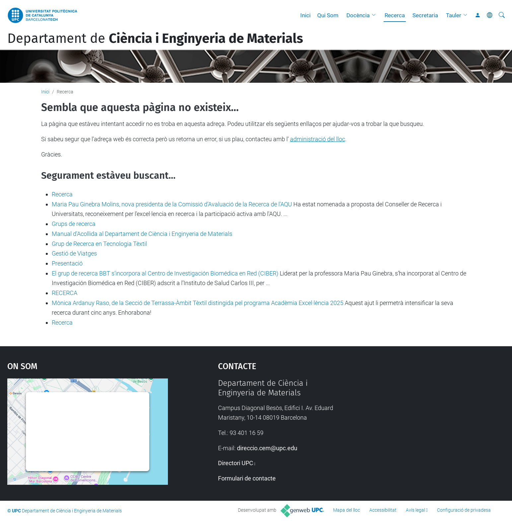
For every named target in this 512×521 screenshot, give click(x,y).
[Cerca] (502, 15)
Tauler (453, 15)
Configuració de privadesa (464, 510)
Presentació (67, 263)
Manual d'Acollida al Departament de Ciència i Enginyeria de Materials (142, 233)
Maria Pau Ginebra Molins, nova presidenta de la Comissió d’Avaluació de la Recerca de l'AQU (172, 204)
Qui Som (327, 15)
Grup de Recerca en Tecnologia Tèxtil (99, 243)
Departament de (155, 39)
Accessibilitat (383, 510)
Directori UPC (235, 463)
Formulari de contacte (247, 478)
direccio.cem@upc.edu (267, 448)
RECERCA (64, 292)
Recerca (395, 15)
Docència (358, 15)
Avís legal (415, 510)
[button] (375, 15)
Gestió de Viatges (74, 253)
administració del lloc (317, 139)
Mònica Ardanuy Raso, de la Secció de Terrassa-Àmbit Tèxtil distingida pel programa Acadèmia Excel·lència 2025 (197, 302)
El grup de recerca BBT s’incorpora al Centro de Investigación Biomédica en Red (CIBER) (165, 273)
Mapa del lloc (346, 510)
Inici (305, 15)
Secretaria (425, 15)
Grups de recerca (74, 223)
